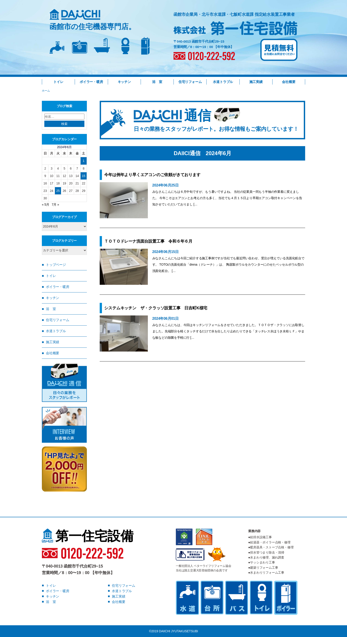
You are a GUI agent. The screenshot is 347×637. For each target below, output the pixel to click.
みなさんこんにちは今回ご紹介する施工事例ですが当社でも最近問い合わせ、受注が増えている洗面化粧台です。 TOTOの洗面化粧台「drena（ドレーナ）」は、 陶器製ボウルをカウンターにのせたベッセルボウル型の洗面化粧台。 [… (228, 264)
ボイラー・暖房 (91, 82)
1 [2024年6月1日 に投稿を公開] (83, 161)
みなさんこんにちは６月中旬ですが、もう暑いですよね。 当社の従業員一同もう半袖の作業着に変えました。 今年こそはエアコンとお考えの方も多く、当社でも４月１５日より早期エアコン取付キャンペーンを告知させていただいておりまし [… (227, 198)
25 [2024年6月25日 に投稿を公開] (58, 191)
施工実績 (256, 82)
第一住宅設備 (87, 536)
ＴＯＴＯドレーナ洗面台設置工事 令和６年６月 (148, 241)
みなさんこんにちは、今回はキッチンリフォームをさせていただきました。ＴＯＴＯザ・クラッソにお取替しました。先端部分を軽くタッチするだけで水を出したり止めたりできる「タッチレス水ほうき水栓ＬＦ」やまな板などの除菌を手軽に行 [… (228, 331)
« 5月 (45, 204)
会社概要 (288, 82)
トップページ (56, 265)
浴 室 (157, 82)
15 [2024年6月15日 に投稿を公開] (83, 176)
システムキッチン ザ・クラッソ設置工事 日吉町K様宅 (155, 308)
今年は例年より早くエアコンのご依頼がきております (152, 174)
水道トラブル (223, 82)
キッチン (124, 82)
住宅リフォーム (190, 82)
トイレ (58, 82)
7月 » (55, 204)
